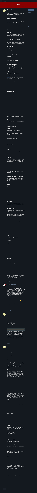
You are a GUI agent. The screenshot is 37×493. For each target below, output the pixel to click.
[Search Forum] (27, 1)
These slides (8, 77)
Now (28, 26)
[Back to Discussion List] (1, 1)
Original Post (29, 12)
